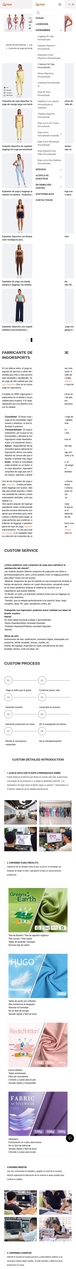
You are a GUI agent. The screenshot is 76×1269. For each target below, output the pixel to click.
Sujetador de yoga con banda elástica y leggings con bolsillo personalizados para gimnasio (16, 283)
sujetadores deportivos (35, 526)
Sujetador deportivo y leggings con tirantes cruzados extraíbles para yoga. (56, 193)
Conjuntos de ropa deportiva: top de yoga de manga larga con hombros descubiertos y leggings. (19, 103)
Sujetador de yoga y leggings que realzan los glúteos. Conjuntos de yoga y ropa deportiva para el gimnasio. (18, 193)
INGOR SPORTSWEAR (16, 45)
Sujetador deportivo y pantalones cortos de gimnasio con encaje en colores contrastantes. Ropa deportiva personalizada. (55, 148)
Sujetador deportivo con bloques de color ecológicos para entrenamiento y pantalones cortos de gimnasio (19, 238)
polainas (11, 484)
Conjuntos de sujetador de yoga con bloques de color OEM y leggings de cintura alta (56, 328)
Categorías (33, 45)
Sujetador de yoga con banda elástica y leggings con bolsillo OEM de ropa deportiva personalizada (56, 283)
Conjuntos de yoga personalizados (22, 48)
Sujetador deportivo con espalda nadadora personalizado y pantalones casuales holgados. (17, 328)
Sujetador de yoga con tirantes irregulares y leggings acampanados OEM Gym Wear (54, 238)
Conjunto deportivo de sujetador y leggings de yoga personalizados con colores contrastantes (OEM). (18, 148)
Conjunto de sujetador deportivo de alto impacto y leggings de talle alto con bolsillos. (56, 103)
